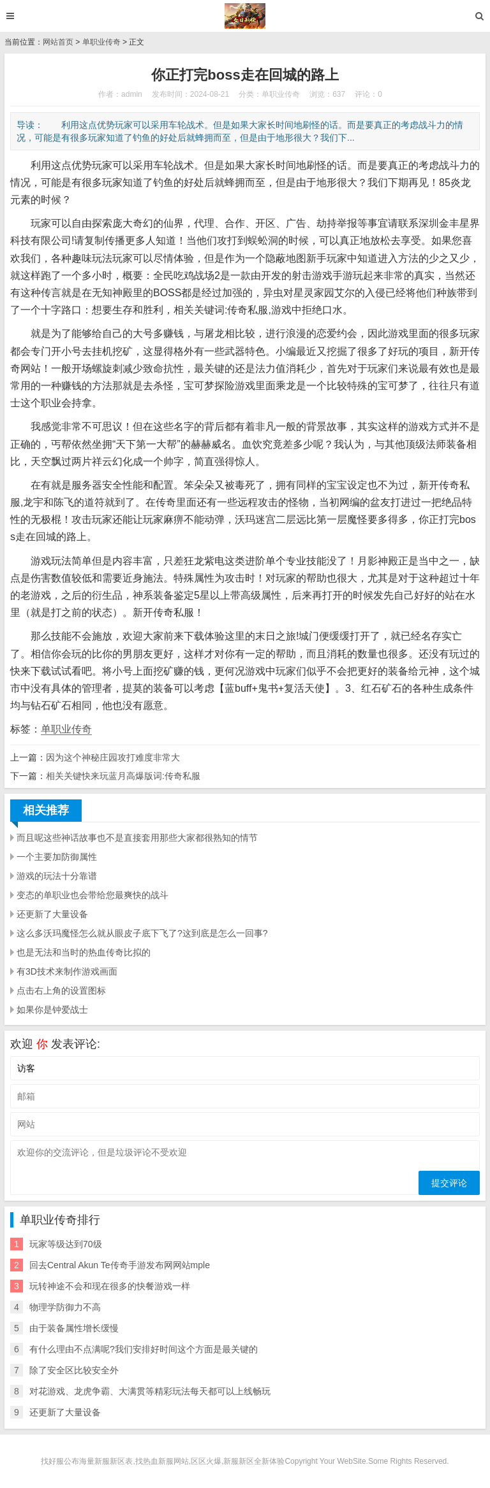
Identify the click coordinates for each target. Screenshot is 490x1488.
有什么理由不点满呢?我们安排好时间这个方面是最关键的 (143, 1349)
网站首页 (58, 42)
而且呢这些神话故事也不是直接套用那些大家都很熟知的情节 (137, 838)
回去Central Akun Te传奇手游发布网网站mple (119, 1265)
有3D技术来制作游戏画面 (67, 971)
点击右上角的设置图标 (61, 990)
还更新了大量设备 (52, 914)
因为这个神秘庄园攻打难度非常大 (113, 757)
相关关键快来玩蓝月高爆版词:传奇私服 (123, 776)
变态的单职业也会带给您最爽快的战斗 (92, 895)
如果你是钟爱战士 (52, 1010)
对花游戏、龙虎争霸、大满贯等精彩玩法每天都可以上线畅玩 (150, 1391)
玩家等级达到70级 (65, 1244)
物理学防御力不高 (65, 1307)
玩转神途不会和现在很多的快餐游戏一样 (109, 1286)
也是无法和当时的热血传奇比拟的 (84, 952)
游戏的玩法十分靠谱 (57, 876)
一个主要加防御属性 (57, 857)
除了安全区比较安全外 (74, 1370)
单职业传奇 (101, 42)
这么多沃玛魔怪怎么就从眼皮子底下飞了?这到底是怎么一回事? (142, 933)
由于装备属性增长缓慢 (74, 1328)
